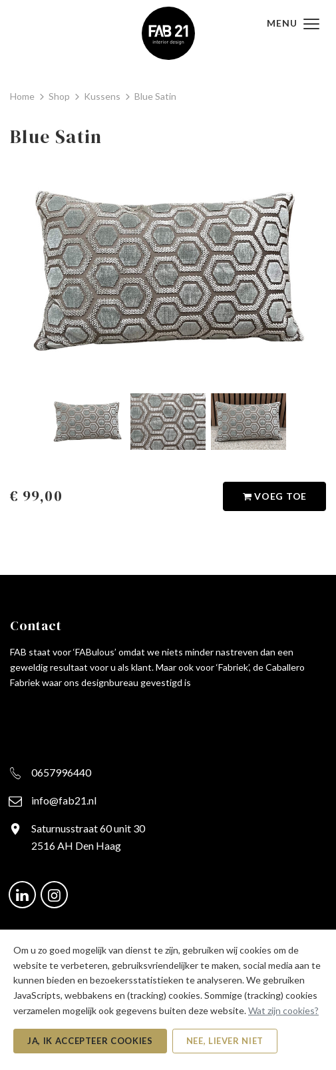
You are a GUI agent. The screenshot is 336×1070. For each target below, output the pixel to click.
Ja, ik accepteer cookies (90, 1040)
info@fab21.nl (63, 800)
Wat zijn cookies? (283, 1010)
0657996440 (61, 772)
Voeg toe (274, 496)
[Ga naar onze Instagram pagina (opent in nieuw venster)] (54, 893)
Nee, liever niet (224, 1040)
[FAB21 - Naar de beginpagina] (168, 31)
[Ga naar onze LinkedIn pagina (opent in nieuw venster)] (22, 893)
